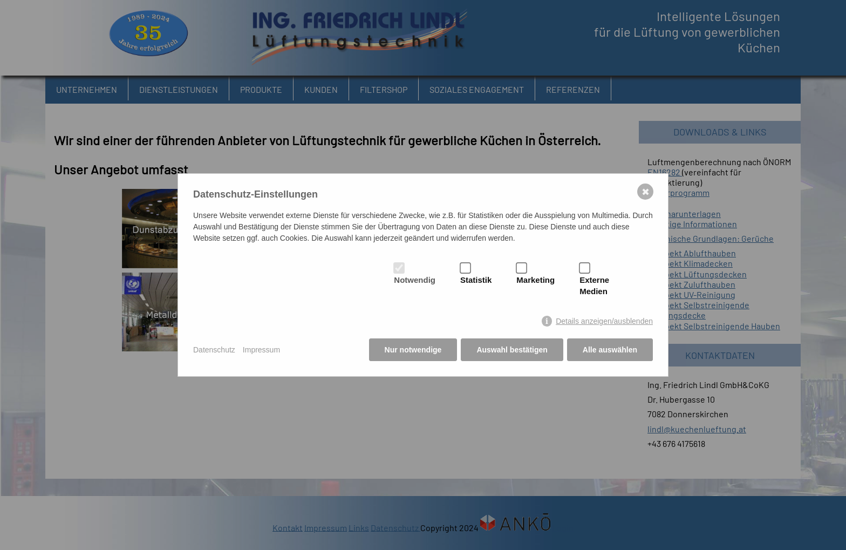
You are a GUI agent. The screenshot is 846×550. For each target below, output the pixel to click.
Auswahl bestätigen (511, 349)
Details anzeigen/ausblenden (604, 321)
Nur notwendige (413, 349)
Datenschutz (214, 349)
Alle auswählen (610, 349)
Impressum (261, 349)
